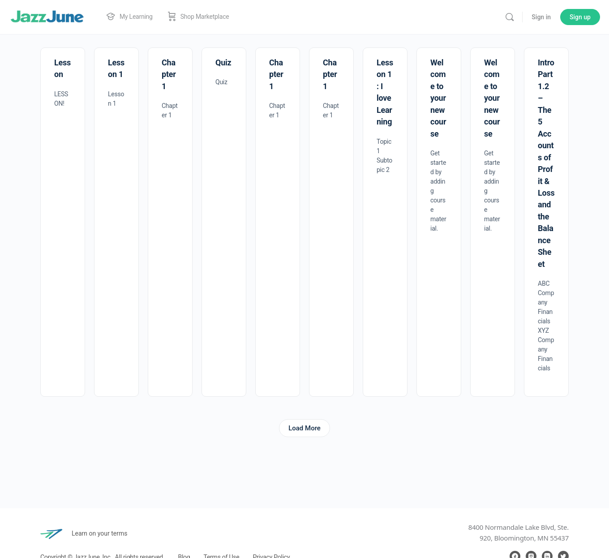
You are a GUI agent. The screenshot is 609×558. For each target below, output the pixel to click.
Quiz (223, 62)
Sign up (580, 17)
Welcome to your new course (438, 98)
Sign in (541, 17)
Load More (304, 428)
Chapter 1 (169, 74)
